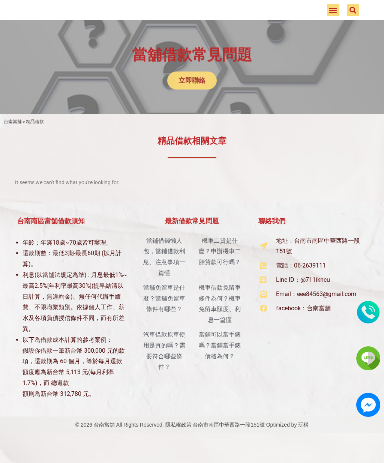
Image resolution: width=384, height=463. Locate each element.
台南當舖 (13, 143)
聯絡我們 (271, 243)
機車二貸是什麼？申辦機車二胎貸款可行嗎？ (220, 273)
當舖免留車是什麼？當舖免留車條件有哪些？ (164, 320)
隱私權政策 (178, 447)
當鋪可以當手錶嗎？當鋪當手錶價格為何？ (220, 367)
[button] (333, 21)
